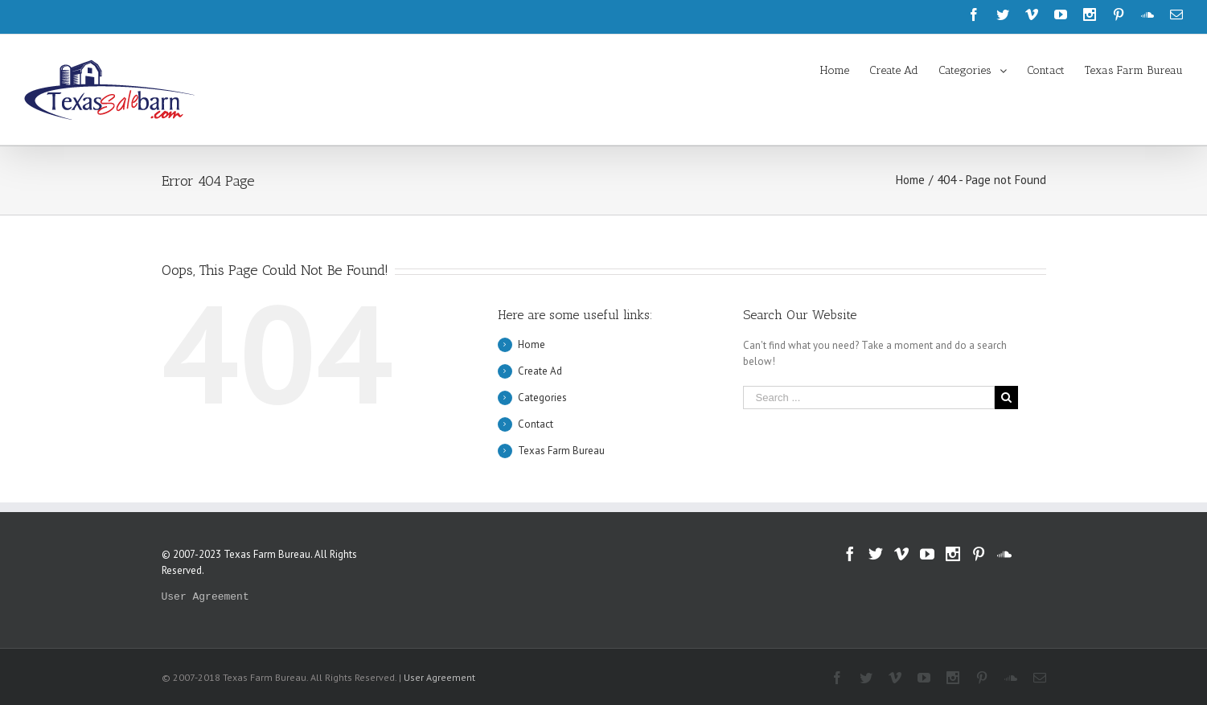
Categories (542, 397)
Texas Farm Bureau (561, 450)
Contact (535, 424)
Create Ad (540, 371)
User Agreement (205, 597)
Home (531, 344)
